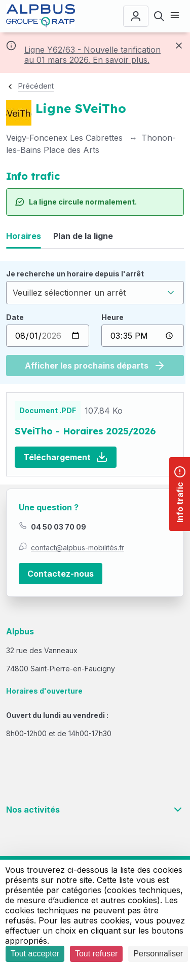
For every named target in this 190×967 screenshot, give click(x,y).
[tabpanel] (95, 322)
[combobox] (95, 292)
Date (15, 317)
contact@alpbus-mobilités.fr (77, 547)
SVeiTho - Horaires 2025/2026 (85, 431)
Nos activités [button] (95, 809)
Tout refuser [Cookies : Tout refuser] (96, 953)
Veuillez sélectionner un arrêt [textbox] (69, 293)
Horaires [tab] (23, 236)
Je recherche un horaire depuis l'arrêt (75, 273)
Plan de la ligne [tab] (83, 236)
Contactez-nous (60, 574)
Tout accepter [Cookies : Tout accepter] (35, 953)
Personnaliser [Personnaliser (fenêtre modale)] (158, 953)
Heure (112, 317)
